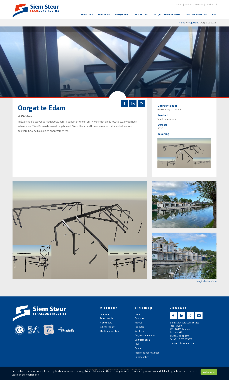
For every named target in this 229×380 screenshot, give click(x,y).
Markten (104, 14)
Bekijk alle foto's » (206, 281)
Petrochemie (106, 318)
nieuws (199, 4)
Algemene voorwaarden (147, 352)
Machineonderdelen (110, 331)
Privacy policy (141, 357)
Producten (141, 14)
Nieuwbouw (106, 322)
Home (182, 22)
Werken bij (211, 4)
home (179, 4)
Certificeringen (196, 14)
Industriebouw (107, 327)
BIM (214, 14)
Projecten (121, 14)
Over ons (87, 14)
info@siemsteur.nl (185, 343)
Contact (139, 348)
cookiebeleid (33, 374)
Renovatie (105, 314)
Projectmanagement (167, 14)
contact (189, 4)
